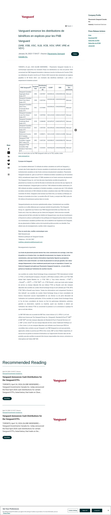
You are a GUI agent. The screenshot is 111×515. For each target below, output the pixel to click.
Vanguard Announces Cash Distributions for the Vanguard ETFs (22, 378)
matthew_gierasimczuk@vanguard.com (30, 242)
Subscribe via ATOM (94, 43)
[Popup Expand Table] (75, 130)
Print (89, 35)
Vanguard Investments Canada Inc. (12, 373)
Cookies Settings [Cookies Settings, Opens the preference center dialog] (73, 511)
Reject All (85, 511)
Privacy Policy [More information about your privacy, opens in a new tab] (6, 513)
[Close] (108, 511)
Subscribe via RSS (93, 40)
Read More (7, 398)
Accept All (97, 511)
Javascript (91, 46)
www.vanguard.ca (23, 156)
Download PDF (92, 38)
